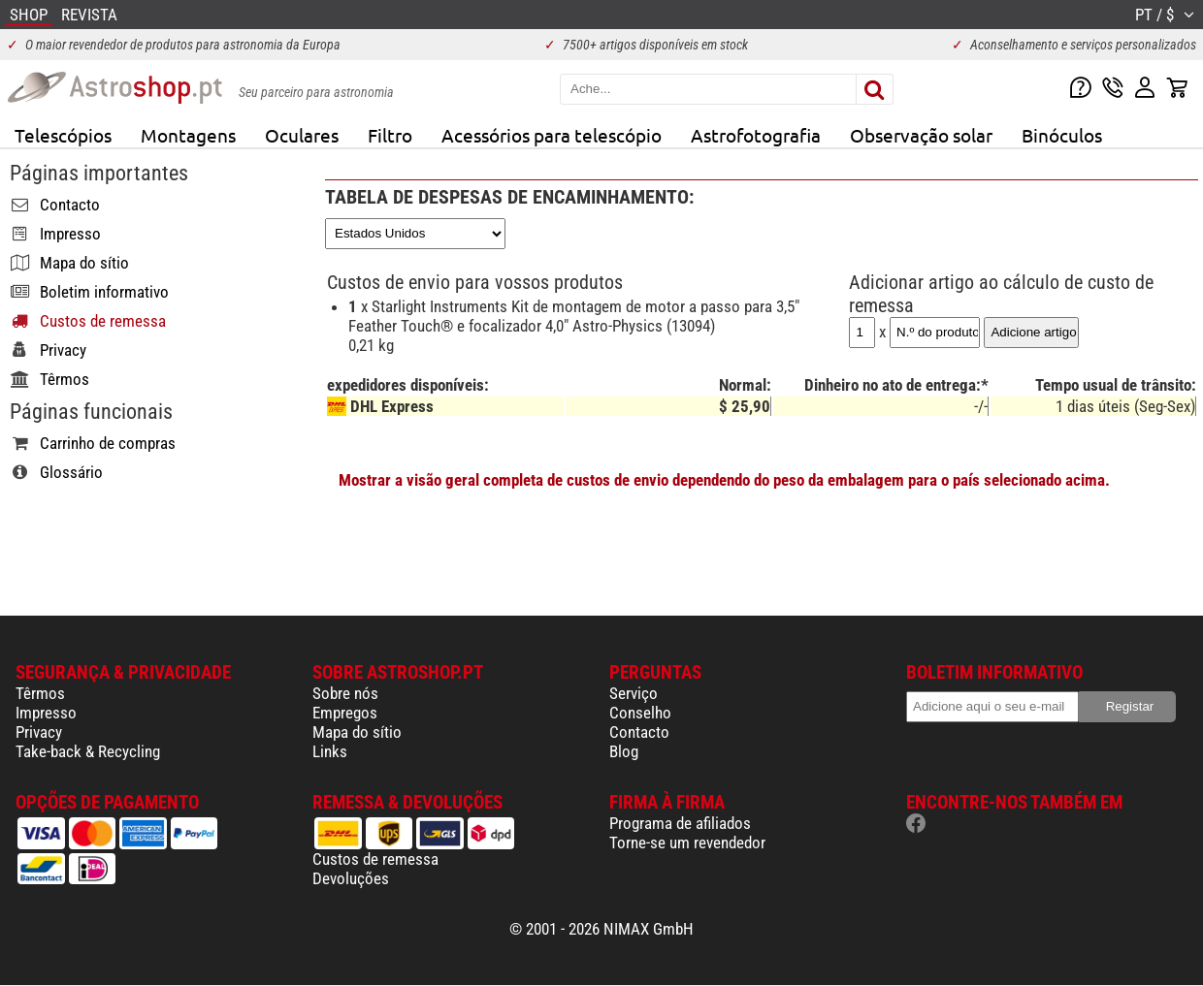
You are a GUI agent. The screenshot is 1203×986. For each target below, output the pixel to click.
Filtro (390, 134)
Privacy (39, 732)
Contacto (639, 732)
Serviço (633, 693)
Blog (623, 751)
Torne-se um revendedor (687, 842)
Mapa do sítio (357, 732)
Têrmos (40, 693)
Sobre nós (345, 693)
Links (329, 751)
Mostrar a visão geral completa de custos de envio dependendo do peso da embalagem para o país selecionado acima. (724, 480)
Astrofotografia (756, 134)
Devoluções (350, 878)
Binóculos (1062, 134)
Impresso (46, 712)
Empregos (344, 712)
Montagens (188, 134)
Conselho (640, 712)
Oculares (302, 134)
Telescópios (63, 134)
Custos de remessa (375, 859)
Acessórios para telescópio (551, 134)
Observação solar (921, 134)
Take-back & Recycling (88, 751)
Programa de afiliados (680, 823)
